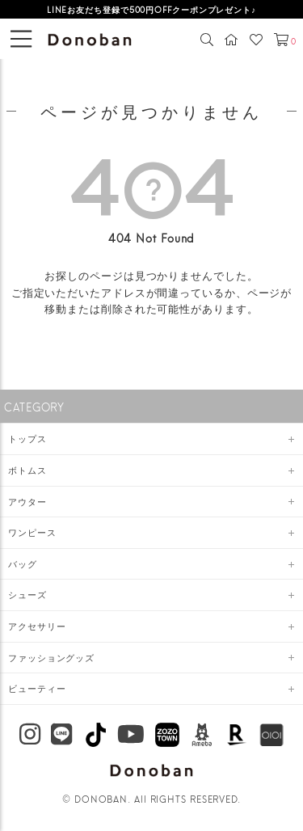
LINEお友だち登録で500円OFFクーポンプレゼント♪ (151, 8)
